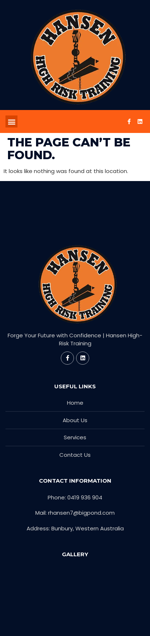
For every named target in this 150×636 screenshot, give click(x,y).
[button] (11, 121)
